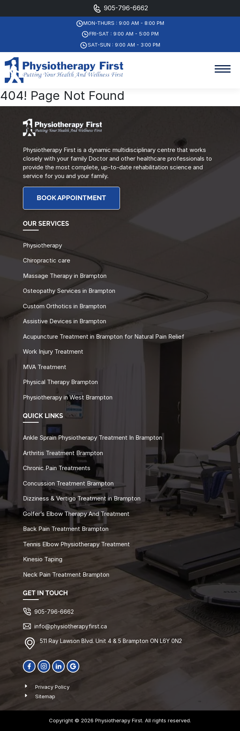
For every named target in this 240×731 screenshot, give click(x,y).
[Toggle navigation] (222, 70)
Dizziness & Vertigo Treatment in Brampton (82, 498)
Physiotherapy (42, 245)
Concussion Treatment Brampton (68, 483)
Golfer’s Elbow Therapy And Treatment (76, 513)
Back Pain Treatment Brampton (66, 528)
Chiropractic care (46, 260)
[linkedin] (58, 666)
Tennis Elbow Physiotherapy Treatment (76, 544)
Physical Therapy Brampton (60, 382)
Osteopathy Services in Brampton (69, 290)
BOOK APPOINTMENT (71, 198)
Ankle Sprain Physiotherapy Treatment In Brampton (92, 437)
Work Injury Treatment (53, 351)
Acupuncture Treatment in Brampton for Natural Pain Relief (103, 336)
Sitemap (45, 696)
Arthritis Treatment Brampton (63, 453)
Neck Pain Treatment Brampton (66, 574)
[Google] (73, 666)
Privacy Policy (52, 687)
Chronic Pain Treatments (56, 468)
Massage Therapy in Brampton (65, 275)
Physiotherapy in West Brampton (67, 397)
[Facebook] (29, 666)
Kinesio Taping (42, 559)
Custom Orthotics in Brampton (64, 306)
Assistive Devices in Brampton (64, 321)
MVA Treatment (44, 367)
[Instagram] (44, 666)
